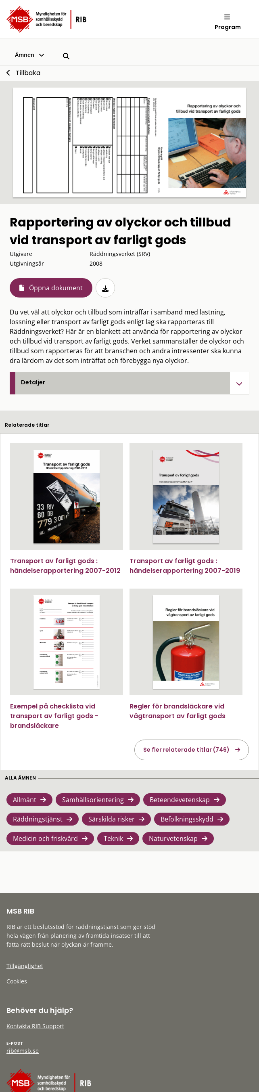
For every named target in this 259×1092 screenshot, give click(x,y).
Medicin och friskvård (45, 838)
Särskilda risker (111, 819)
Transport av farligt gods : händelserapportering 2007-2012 (65, 565)
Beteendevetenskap (180, 799)
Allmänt (24, 799)
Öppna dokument (56, 287)
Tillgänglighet (24, 966)
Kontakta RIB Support (35, 1026)
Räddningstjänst (38, 819)
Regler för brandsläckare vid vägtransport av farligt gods (178, 711)
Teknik (113, 838)
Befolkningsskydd (187, 819)
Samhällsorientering (93, 799)
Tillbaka (28, 73)
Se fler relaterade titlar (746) (186, 750)
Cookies (16, 981)
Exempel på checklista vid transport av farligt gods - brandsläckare (54, 716)
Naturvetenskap (173, 838)
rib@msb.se (22, 1050)
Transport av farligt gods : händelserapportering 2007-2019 (185, 565)
